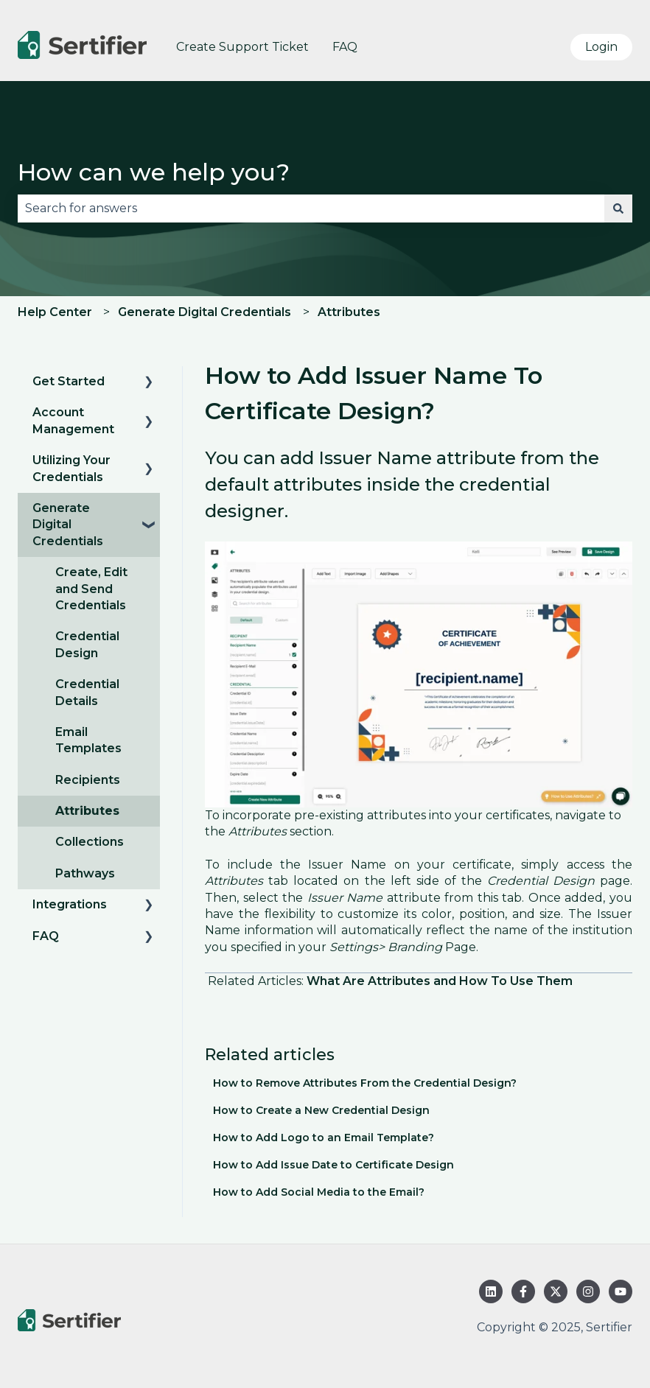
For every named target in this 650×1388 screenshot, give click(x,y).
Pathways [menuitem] (85, 873)
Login (601, 47)
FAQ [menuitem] (45, 936)
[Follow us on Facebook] (523, 1291)
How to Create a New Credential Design (321, 1110)
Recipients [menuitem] (87, 780)
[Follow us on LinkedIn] (491, 1291)
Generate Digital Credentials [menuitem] (67, 524)
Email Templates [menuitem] (88, 740)
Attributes (349, 312)
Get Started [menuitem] (68, 381)
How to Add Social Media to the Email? (318, 1192)
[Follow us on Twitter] (555, 1291)
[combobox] (311, 208)
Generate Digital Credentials (204, 312)
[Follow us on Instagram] (588, 1291)
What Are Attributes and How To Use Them (440, 981)
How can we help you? (154, 172)
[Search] (618, 208)
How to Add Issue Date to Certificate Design (333, 1164)
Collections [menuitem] (89, 842)
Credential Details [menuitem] (87, 692)
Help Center (55, 312)
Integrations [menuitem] (69, 904)
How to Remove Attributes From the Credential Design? (365, 1083)
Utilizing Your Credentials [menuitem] (71, 468)
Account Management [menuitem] (73, 420)
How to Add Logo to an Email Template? (323, 1137)
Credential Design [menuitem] (87, 644)
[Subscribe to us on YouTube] (620, 1291)
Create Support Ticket (242, 47)
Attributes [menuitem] (87, 811)
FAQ (344, 47)
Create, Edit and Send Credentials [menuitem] (91, 588)
